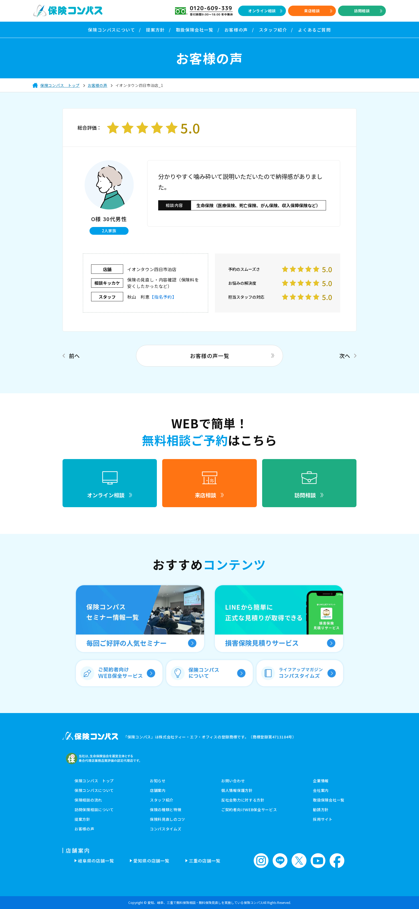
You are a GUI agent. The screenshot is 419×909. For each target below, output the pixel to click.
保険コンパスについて (94, 790)
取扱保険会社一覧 (328, 800)
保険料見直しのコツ (167, 819)
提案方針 (82, 819)
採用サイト (323, 819)
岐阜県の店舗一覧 (96, 860)
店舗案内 (158, 790)
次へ (344, 355)
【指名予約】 (163, 297)
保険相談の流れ (88, 800)
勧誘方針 (321, 809)
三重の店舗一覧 (204, 860)
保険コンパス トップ (94, 780)
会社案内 (321, 790)
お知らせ (158, 780)
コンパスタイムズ (165, 828)
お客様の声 (84, 828)
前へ (74, 355)
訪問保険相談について (94, 809)
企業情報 (321, 780)
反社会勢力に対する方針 (243, 800)
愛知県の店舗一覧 (151, 860)
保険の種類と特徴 (165, 809)
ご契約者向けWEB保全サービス (249, 809)
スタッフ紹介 (161, 800)
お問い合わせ (233, 780)
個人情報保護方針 (237, 790)
